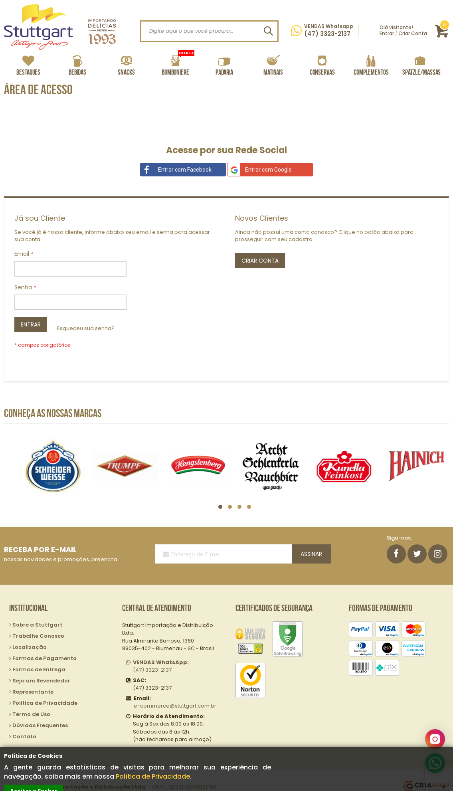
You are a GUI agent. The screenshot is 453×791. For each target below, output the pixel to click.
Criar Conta (412, 33)
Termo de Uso (31, 700)
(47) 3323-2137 (161, 652)
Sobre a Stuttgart (37, 610)
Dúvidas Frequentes (40, 711)
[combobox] (209, 31)
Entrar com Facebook (176, 169)
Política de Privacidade (153, 776)
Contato (24, 722)
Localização (29, 633)
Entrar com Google (259, 169)
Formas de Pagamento (44, 644)
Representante (32, 677)
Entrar (387, 33)
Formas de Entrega (38, 655)
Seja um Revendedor (41, 666)
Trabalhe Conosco (38, 621)
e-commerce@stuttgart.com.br (175, 691)
